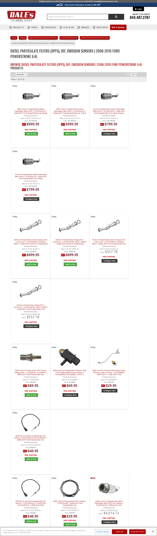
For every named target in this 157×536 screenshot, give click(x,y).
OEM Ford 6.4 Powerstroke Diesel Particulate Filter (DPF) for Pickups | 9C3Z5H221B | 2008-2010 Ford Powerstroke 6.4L (96, 309)
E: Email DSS (15, 456)
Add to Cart (29, 134)
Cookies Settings (102, 532)
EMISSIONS (50, 27)
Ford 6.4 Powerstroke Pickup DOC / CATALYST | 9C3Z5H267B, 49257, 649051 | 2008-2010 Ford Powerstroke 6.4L (130, 177)
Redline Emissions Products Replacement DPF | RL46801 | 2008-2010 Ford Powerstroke (96, 375)
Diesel (34, 27)
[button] (85, 17)
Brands (85, 27)
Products (18, 27)
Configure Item (97, 134)
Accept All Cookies (137, 532)
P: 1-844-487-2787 (18, 449)
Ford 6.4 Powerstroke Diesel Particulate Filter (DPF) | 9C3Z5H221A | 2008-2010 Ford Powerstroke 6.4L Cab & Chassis (96, 111)
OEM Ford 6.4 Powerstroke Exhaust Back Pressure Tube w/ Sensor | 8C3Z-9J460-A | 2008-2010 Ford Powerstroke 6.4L (28, 375)
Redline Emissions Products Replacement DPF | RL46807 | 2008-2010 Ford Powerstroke (130, 375)
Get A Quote (118, 27)
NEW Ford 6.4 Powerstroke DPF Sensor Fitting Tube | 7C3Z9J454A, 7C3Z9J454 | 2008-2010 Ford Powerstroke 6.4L (28, 243)
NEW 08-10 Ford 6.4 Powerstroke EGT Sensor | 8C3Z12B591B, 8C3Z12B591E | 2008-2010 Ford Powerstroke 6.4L (130, 243)
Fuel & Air (68, 27)
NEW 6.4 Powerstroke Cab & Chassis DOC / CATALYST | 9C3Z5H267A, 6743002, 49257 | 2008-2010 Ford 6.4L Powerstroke (28, 177)
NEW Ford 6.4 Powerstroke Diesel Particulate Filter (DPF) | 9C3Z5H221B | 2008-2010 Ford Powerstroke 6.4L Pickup (28, 111)
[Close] (153, 531)
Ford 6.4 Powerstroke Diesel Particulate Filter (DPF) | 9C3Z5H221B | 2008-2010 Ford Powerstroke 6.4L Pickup (130, 111)
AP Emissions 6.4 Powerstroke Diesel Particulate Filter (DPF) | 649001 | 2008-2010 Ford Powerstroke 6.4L (62, 375)
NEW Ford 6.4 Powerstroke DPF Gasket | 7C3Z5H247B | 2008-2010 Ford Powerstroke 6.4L (62, 309)
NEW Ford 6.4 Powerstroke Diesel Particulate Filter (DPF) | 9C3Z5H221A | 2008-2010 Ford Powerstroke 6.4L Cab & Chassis (62, 111)
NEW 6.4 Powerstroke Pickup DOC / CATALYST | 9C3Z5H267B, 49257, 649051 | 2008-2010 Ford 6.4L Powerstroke (62, 177)
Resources (102, 27)
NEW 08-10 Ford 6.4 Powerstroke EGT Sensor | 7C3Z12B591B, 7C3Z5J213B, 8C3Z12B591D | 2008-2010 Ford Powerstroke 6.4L (28, 309)
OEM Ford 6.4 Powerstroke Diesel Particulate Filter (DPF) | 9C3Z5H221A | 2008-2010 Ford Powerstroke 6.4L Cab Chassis (130, 309)
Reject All (119, 532)
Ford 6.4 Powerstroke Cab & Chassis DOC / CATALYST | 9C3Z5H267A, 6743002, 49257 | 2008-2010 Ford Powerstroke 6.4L (96, 177)
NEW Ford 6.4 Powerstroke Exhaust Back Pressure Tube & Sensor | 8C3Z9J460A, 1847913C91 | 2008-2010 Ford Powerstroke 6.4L (96, 243)
